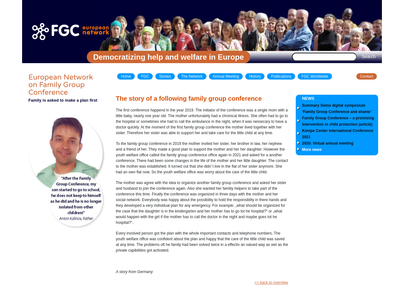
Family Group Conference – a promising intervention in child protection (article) (338, 121)
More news (312, 149)
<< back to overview (271, 282)
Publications (281, 76)
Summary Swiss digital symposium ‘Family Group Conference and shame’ (336, 108)
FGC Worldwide (314, 76)
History (255, 76)
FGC (145, 76)
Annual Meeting (226, 76)
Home (126, 76)
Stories (165, 76)
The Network (192, 76)
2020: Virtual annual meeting (328, 143)
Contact (366, 76)
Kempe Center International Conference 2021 (337, 133)
